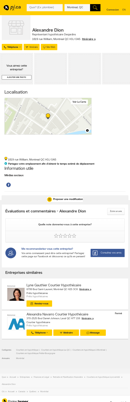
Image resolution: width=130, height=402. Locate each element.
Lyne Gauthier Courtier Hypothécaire (54, 285)
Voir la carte (79, 102)
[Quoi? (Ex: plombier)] (45, 7)
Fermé (119, 313)
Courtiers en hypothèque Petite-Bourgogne (35, 353)
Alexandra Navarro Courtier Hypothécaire (57, 314)
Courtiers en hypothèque (27, 350)
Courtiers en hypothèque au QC (55, 350)
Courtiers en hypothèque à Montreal (89, 350)
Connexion (113, 10)
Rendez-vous (39, 304)
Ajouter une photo (16, 77)
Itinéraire (84, 289)
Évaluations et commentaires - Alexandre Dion (45, 211)
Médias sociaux (14, 175)
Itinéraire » (89, 39)
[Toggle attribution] (87, 130)
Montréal (20, 358)
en (124, 10)
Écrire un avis (116, 211)
